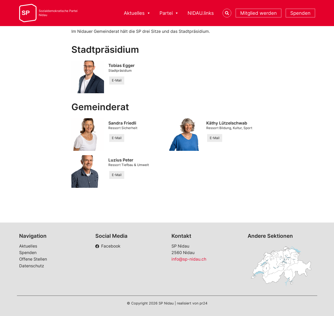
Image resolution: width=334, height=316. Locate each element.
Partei (169, 13)
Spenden (300, 13)
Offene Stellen (33, 259)
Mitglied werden (258, 13)
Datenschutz (31, 265)
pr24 (203, 303)
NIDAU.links (201, 13)
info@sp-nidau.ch (188, 259)
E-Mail (117, 80)
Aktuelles (137, 13)
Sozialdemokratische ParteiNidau (58, 13)
